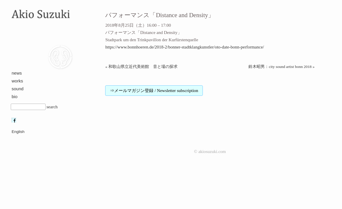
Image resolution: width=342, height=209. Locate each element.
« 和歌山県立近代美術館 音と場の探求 (141, 66)
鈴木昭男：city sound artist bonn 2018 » (281, 66)
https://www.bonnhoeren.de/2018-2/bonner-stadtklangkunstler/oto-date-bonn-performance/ (184, 47)
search (52, 107)
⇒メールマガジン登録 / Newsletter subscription (154, 90)
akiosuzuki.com (212, 151)
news (17, 73)
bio (14, 96)
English (18, 131)
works (17, 80)
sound (18, 88)
